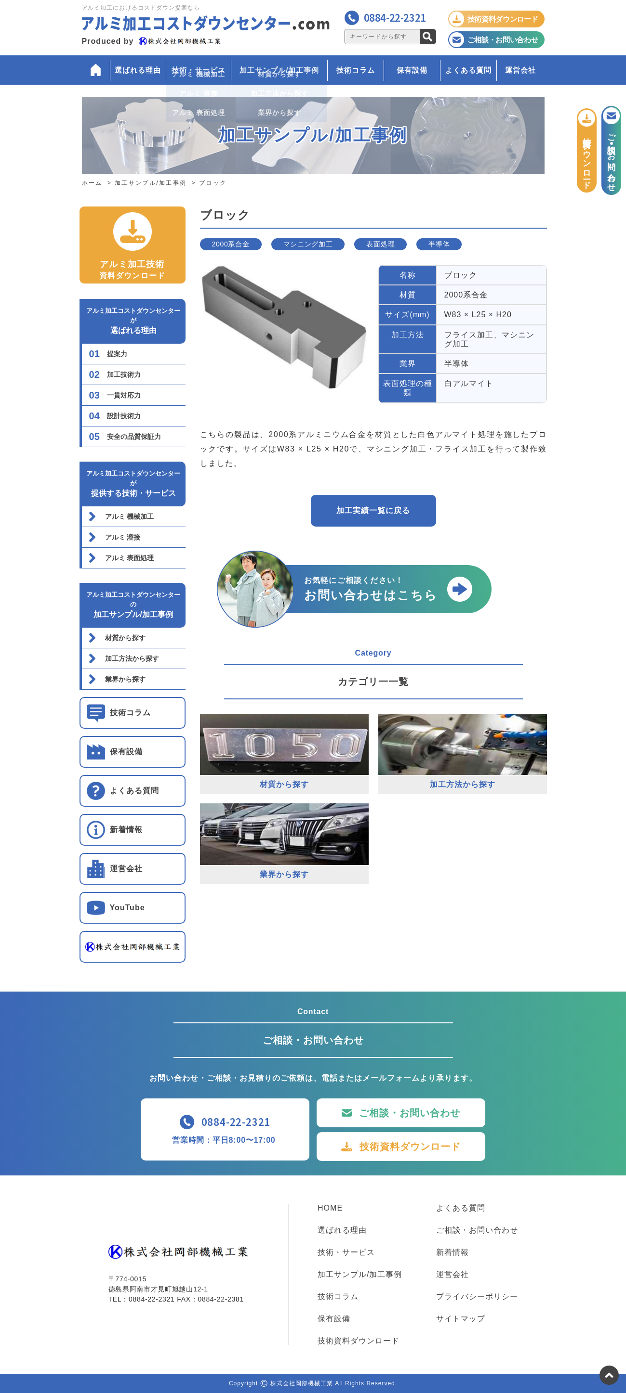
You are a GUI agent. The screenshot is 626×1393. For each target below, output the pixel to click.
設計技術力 (124, 416)
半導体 (439, 244)
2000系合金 (231, 244)
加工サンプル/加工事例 (279, 70)
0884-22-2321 (395, 18)
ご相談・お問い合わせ (409, 1113)
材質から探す (125, 638)
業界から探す (125, 679)
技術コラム (355, 70)
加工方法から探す (132, 658)
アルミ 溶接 (123, 537)
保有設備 (412, 70)
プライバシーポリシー (477, 1297)
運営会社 (520, 70)
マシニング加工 (308, 244)
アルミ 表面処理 (129, 558)
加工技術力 (124, 374)
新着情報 (126, 829)
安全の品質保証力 (134, 436)
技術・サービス (199, 70)
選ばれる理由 (138, 70)
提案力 (117, 354)
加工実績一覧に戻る (373, 510)
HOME (330, 1208)
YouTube (127, 907)
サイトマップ (460, 1319)
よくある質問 (468, 70)
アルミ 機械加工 (129, 516)
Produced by (151, 41)
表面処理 (380, 244)
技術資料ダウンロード (410, 1146)
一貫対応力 (124, 395)
